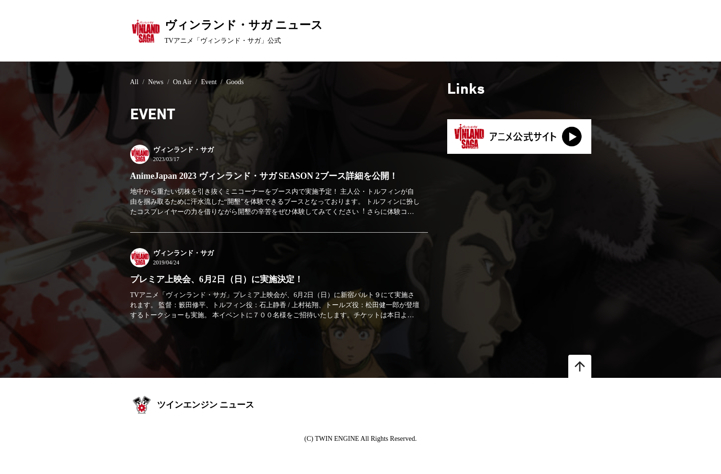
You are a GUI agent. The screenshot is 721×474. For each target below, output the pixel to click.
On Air (182, 82)
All (134, 82)
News (155, 82)
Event (209, 82)
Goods (235, 82)
